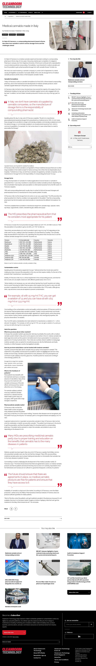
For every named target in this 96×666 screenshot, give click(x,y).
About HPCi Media (39, 653)
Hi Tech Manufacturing (85, 560)
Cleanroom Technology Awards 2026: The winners (81, 109)
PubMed (45, 351)
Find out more (6, 641)
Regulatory (88, 534)
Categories (12, 12)
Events (30, 12)
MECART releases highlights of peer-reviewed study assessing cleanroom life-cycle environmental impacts (81, 98)
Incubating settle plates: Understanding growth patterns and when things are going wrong (81, 114)
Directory (37, 12)
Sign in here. (16, 636)
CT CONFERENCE (22, 12)
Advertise (57, 657)
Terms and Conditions (61, 659)
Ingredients (5, 34)
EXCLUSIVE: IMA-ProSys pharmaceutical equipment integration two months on (79, 104)
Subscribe (80, 12)
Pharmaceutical (20, 34)
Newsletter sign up (40, 655)
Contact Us (37, 658)
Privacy (56, 662)
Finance (26, 560)
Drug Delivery (12, 34)
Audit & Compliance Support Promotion (79, 119)
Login (89, 12)
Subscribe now (73, 592)
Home (5, 12)
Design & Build (56, 534)
